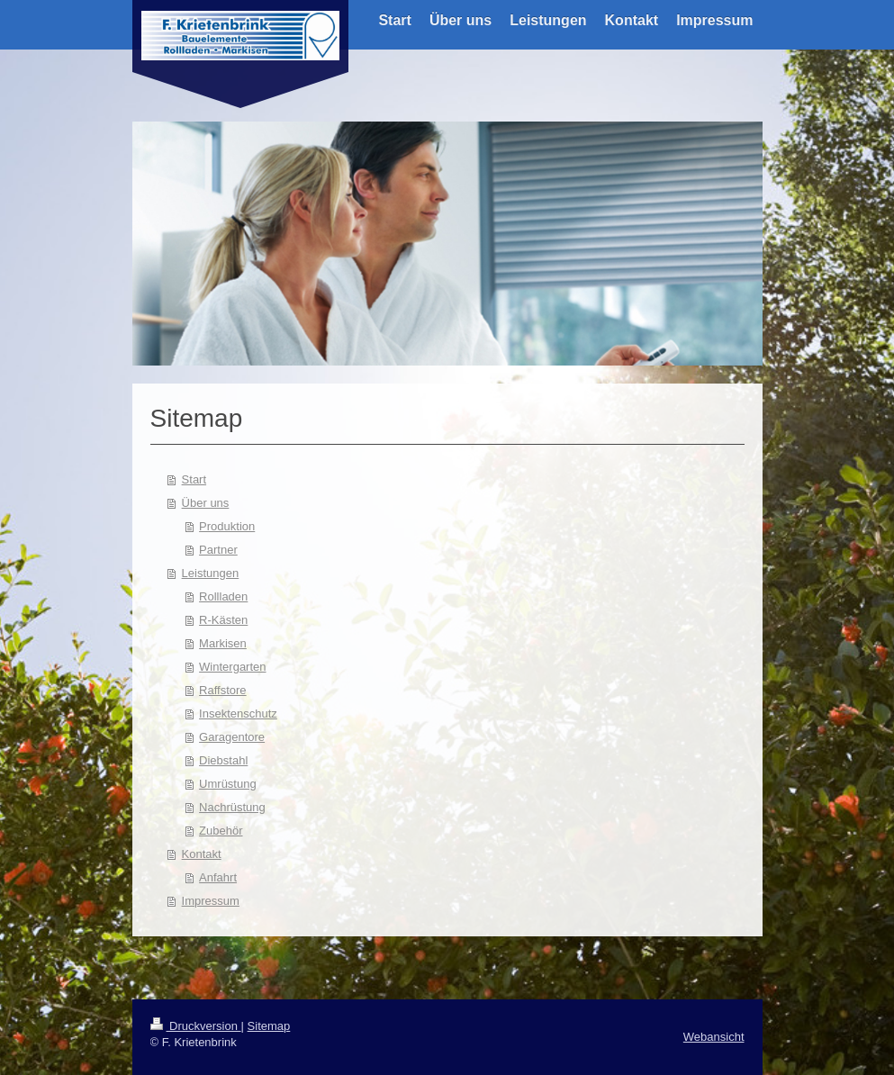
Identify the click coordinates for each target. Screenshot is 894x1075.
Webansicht (714, 1036)
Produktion (227, 526)
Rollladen (223, 596)
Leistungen (210, 573)
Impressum (210, 901)
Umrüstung (228, 783)
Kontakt (201, 854)
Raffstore (223, 690)
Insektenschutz (238, 713)
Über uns (206, 503)
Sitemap (269, 1026)
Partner (218, 549)
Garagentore (232, 737)
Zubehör (220, 830)
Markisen (223, 643)
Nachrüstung (232, 807)
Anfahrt (218, 877)
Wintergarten (232, 666)
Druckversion (195, 1026)
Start (194, 479)
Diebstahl (223, 760)
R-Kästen (223, 620)
